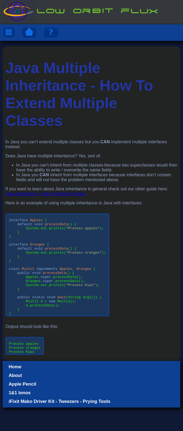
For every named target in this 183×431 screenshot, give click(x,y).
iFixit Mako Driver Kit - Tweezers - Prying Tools (59, 424)
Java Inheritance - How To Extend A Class (45, 193)
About (15, 399)
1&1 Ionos (20, 416)
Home (15, 390)
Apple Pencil (22, 407)
